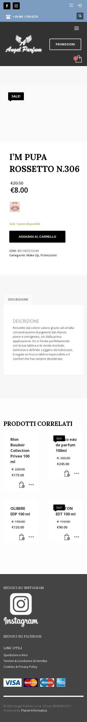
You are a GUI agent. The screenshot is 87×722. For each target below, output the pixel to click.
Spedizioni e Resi (15, 655)
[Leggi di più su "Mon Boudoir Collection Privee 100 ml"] (22, 485)
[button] (67, 474)
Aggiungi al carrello (37, 236)
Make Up (32, 255)
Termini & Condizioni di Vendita (25, 661)
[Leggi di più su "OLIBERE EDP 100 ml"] (22, 537)
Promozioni (49, 255)
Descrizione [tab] (18, 299)
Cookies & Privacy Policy (20, 667)
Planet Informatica (34, 710)
